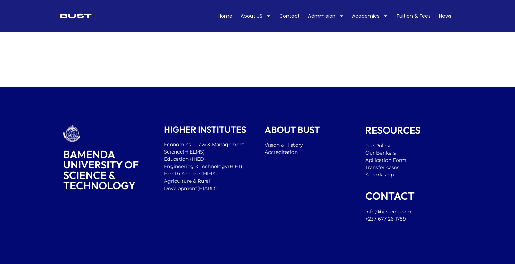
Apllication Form (385, 160)
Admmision (326, 16)
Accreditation (281, 152)
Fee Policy (377, 145)
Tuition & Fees (413, 16)
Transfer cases (383, 167)
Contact (289, 16)
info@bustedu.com (388, 211)
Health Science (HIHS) (190, 174)
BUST (76, 15)
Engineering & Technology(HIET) (203, 166)
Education (177, 159)
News (445, 16)
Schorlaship (379, 175)
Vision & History (285, 145)
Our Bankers (380, 153)
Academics (370, 16)
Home (225, 16)
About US (256, 16)
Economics (177, 144)
